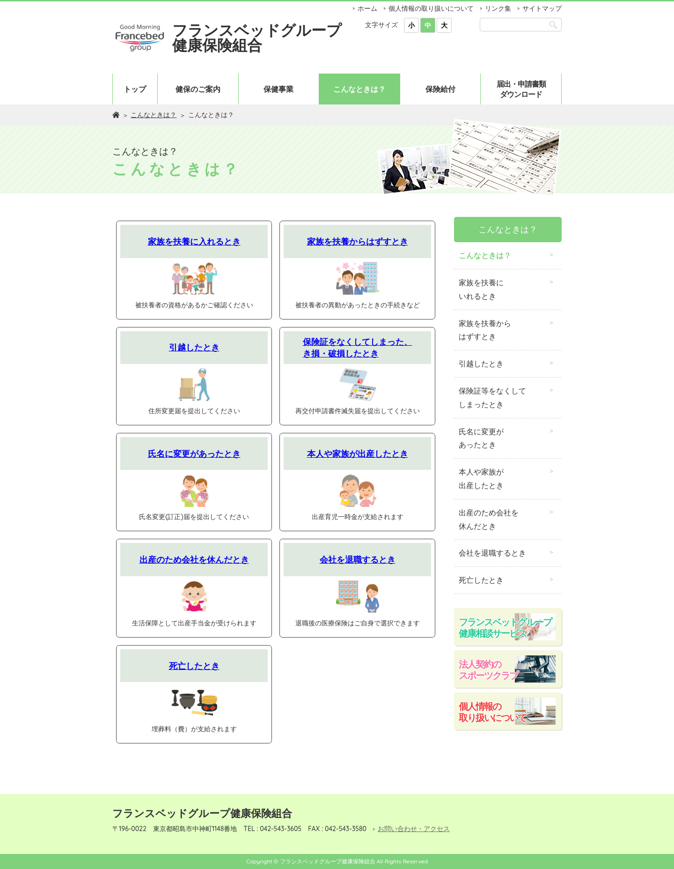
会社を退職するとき (358, 559)
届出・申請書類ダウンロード (521, 89)
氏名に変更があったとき (194, 453)
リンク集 (498, 8)
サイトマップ (542, 8)
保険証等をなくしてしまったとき (492, 397)
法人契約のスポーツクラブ (488, 669)
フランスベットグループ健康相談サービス (505, 627)
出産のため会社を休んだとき (194, 559)
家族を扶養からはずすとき (357, 241)
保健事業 (278, 89)
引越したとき (194, 347)
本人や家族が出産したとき (357, 453)
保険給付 (440, 89)
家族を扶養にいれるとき (481, 289)
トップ (135, 89)
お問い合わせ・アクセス (414, 829)
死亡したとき (194, 666)
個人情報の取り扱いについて (431, 8)
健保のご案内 (198, 89)
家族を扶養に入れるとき (194, 241)
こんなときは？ (359, 89)
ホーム (367, 8)
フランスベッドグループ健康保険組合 (257, 37)
